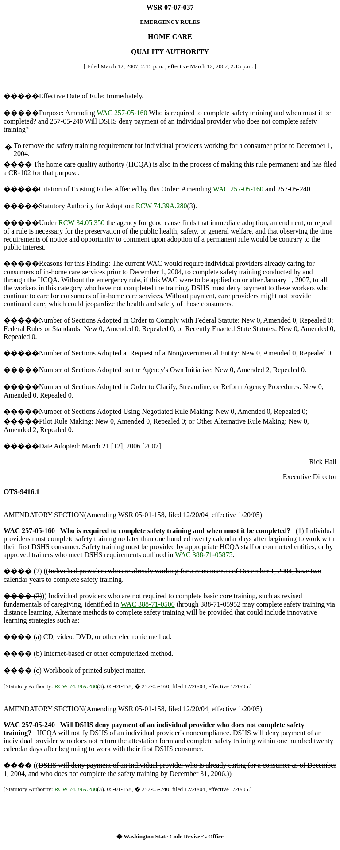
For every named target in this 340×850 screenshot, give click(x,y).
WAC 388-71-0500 (148, 604)
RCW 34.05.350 (81, 222)
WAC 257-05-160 (122, 113)
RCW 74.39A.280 (161, 206)
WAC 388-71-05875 (203, 554)
